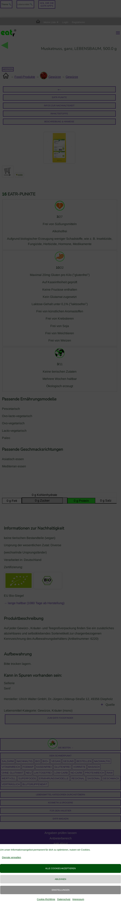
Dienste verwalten (11, 857)
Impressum (78, 899)
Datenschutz (63, 899)
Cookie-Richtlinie (46, 899)
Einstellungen (60, 890)
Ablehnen (60, 879)
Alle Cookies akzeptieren (60, 868)
